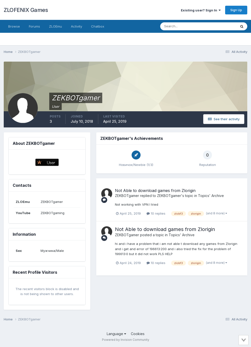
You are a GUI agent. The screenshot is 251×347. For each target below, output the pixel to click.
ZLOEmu (55, 26)
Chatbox (97, 26)
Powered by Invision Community (125, 340)
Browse (14, 26)
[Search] (182, 26)
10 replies (156, 213)
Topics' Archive (211, 195)
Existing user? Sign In (201, 10)
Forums (34, 26)
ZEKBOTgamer (127, 195)
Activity (76, 26)
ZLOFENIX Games (26, 10)
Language (116, 334)
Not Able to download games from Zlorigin (155, 190)
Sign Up (236, 10)
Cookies (138, 334)
